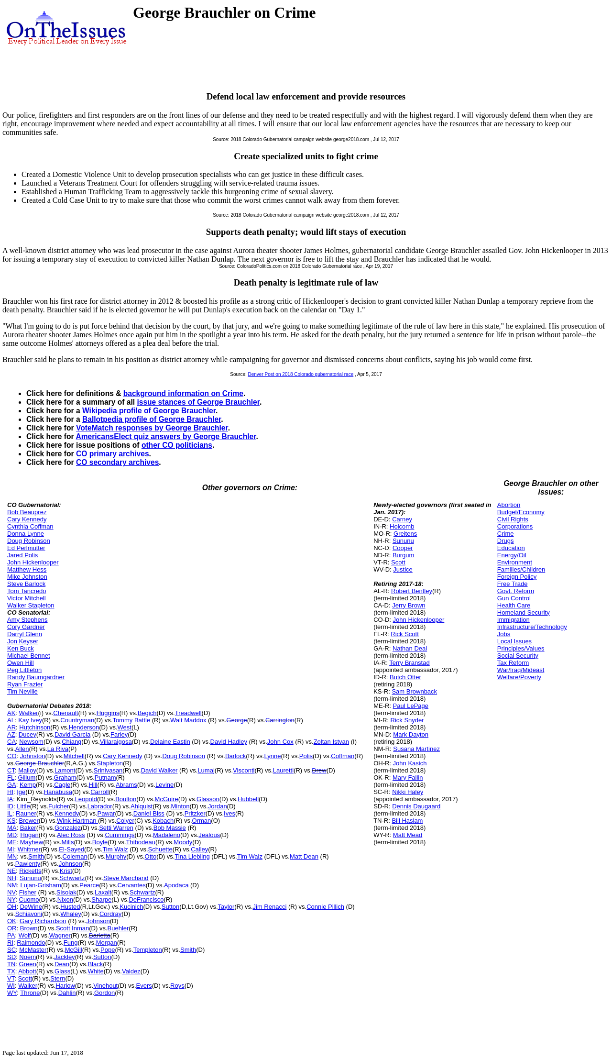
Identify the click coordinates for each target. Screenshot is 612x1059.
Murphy (116, 856)
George (236, 720)
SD (11, 956)
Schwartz (72, 878)
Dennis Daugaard (416, 806)
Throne (30, 992)
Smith (36, 856)
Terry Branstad (409, 662)
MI (10, 849)
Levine (164, 784)
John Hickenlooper (33, 562)
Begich (147, 713)
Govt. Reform (515, 591)
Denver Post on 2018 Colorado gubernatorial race (301, 374)
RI (10, 942)
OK (11, 921)
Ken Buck (20, 648)
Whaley (70, 913)
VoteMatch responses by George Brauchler (152, 428)
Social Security (517, 655)
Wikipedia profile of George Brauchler (149, 411)
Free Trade (512, 583)
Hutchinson (34, 727)
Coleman (75, 856)
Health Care (513, 605)
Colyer (125, 820)
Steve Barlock (26, 583)
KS (11, 820)
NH (11, 878)
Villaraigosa (116, 741)
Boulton (125, 799)
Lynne (272, 756)
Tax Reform (513, 662)
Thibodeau (140, 842)
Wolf (25, 935)
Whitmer (29, 849)
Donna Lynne (25, 533)
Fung (71, 942)
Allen (22, 748)
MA (12, 827)
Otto (151, 856)
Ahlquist (142, 806)
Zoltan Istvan (331, 741)
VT (10, 978)
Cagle (62, 784)
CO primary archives (112, 454)
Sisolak (66, 892)
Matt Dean (304, 856)
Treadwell (188, 713)
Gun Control (514, 598)
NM (12, 885)
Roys (177, 985)
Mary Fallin (408, 777)
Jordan (217, 806)
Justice (402, 569)
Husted (70, 906)
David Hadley (228, 741)
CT (11, 770)
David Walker (159, 770)
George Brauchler (40, 763)
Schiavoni (28, 913)
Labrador (99, 806)
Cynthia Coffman (30, 526)
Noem (27, 956)
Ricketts (30, 870)
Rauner (26, 813)
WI (11, 985)
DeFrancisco (146, 899)
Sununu (30, 878)
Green (27, 964)
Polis (306, 756)
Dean (62, 964)
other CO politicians (177, 445)
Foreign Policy (516, 576)
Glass (62, 971)
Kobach (163, 820)
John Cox (280, 741)
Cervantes (132, 885)
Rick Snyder (407, 720)
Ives (229, 813)
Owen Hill (20, 662)
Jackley (64, 956)
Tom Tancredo (26, 591)
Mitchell (74, 756)
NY (11, 899)
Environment (514, 562)
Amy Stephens (27, 619)
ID (10, 806)
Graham (65, 777)
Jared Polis (22, 555)
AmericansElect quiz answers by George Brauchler (166, 436)
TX (11, 971)
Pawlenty (28, 863)
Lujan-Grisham (40, 885)
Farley (119, 734)
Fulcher (58, 806)
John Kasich (410, 763)
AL (11, 720)
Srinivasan (108, 770)
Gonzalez (68, 827)
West (124, 727)
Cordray (110, 913)
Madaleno (166, 834)
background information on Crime (183, 393)
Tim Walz (115, 849)
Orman (201, 820)
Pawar (106, 813)
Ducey (27, 734)
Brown (29, 928)
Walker (28, 713)
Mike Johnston (27, 576)
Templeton (147, 949)
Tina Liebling (192, 856)
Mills (67, 842)
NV (11, 892)
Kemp (28, 784)
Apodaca (177, 885)
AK (11, 713)
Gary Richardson (43, 921)
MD (12, 834)
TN (11, 964)
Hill (93, 784)
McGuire (166, 799)
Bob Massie (169, 827)
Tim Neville (22, 691)
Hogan (29, 834)
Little (23, 806)
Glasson (208, 799)
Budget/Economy (521, 512)
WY (12, 992)
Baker (28, 827)
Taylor (226, 906)
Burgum (404, 555)
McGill (73, 949)
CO (12, 756)
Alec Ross (71, 834)
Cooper (403, 548)
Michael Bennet (28, 655)
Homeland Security (523, 612)
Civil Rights (512, 519)
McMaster (32, 949)
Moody (183, 842)
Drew (319, 770)
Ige (21, 791)
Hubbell (248, 799)
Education (511, 548)
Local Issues (514, 641)
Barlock (235, 756)
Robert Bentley (411, 591)
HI (10, 791)
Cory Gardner (26, 626)
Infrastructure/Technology (532, 626)
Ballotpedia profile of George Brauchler (151, 419)
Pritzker (195, 813)
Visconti (243, 770)
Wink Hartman (77, 820)
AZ (11, 734)
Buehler (118, 928)
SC (11, 949)
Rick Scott (405, 634)
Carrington (280, 720)
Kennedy (67, 813)
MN (12, 856)
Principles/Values (521, 648)
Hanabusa (58, 791)
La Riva (57, 748)
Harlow (65, 985)
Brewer (29, 820)
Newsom (31, 741)
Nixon (65, 899)
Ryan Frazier (25, 684)
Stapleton (110, 763)
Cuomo (29, 899)
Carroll (99, 791)
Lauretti (283, 770)
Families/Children (521, 569)
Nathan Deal (410, 648)
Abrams (126, 784)
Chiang (71, 741)
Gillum (26, 777)
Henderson (84, 727)
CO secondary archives (117, 462)
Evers (144, 985)
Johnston (32, 756)
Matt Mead (407, 834)
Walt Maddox (188, 720)
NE (11, 870)
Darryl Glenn (24, 634)
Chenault (65, 713)
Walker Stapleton (31, 605)
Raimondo (31, 942)
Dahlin (67, 992)
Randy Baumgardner (36, 677)
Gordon (104, 992)
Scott (25, 978)
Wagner (60, 935)
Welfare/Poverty (519, 677)
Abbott (27, 971)
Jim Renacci (270, 906)
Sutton (171, 906)
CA (11, 741)
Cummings (119, 834)
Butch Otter (405, 677)
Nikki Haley (407, 791)
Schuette (160, 849)
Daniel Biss (148, 813)
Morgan (106, 942)
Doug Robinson (28, 540)
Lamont (65, 770)
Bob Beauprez (26, 512)
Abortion (508, 504)
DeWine (31, 906)
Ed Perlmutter (26, 548)
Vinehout (105, 985)
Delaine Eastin (170, 741)
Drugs (505, 540)
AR (11, 727)
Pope (107, 949)
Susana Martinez (416, 748)
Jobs (503, 634)
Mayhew (31, 842)
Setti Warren (116, 827)
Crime (505, 533)
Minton (180, 806)
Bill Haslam (407, 820)
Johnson (70, 863)
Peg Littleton (24, 669)
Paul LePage (410, 705)
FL (10, 777)
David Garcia (72, 734)
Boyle (100, 842)
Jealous (209, 834)
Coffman (342, 756)
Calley (199, 849)
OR (12, 928)
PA (11, 935)
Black (95, 964)
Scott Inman (72, 928)
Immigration (513, 619)
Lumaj (205, 770)
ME (12, 842)
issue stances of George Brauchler (198, 402)
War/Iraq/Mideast (521, 669)
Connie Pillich (325, 906)
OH (12, 906)
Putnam (105, 777)
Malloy (27, 770)
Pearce (89, 885)
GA (11, 784)
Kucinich (131, 906)
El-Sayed (71, 849)
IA (10, 799)
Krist (66, 870)
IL (9, 813)
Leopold (86, 799)
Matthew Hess (26, 569)
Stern (57, 978)
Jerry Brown (408, 605)
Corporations (515, 526)
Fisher (27, 892)
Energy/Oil (511, 555)
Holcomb (402, 526)
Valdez (131, 971)
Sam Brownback (414, 691)
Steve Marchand (126, 878)
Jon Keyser (22, 641)
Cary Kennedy (26, 519)
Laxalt (103, 892)
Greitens (405, 533)
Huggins (108, 713)
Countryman (77, 720)
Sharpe (101, 899)
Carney (402, 519)
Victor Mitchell (26, 598)
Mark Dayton (410, 734)
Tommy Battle (131, 720)
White (95, 971)
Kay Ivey (30, 720)
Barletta (99, 935)
